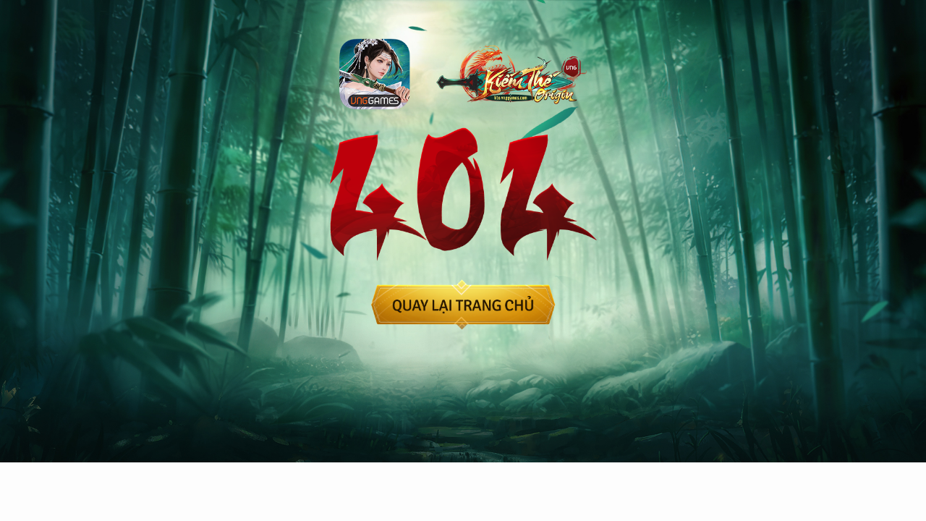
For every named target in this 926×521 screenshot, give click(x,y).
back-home (463, 304)
